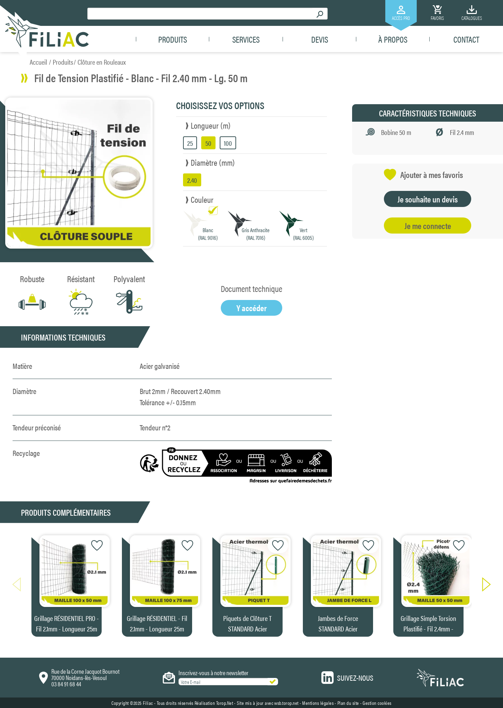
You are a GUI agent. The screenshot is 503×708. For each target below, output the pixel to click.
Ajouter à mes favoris (423, 174)
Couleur (202, 199)
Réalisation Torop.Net (214, 702)
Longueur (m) (211, 125)
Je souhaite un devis (428, 199)
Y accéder (251, 308)
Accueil (38, 62)
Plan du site (348, 702)
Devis (319, 39)
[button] (483, 584)
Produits (172, 39)
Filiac (148, 702)
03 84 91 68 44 (66, 683)
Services (246, 39)
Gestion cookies (377, 702)
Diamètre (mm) (213, 162)
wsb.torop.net (286, 702)
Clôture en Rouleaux (102, 62)
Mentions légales (318, 702)
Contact (466, 39)
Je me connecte (427, 225)
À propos (392, 39)
